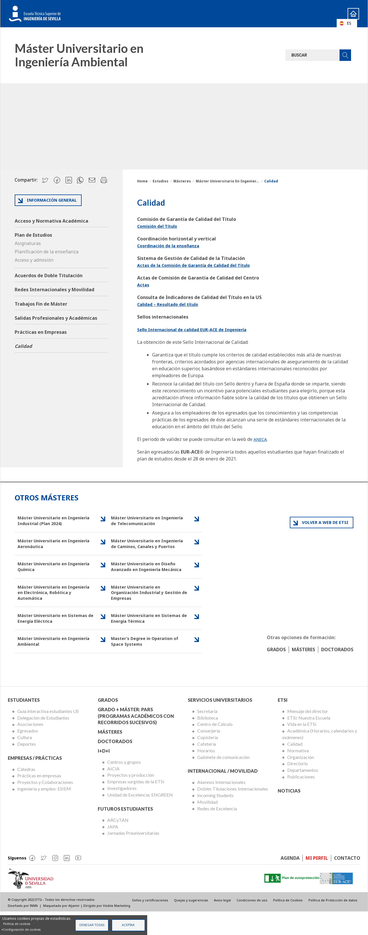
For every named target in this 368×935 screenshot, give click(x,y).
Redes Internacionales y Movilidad (54, 289)
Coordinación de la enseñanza (171, 245)
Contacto (347, 881)
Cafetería (206, 767)
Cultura (24, 760)
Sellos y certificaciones (150, 923)
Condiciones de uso (252, 923)
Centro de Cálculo (215, 747)
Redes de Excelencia (217, 831)
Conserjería (208, 754)
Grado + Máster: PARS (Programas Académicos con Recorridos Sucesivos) (136, 739)
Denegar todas (91, 925)
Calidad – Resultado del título (171, 304)
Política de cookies (16, 924)
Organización (300, 780)
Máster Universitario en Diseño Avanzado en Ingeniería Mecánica (147, 580)
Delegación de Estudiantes (43, 741)
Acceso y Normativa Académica (51, 221)
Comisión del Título (159, 226)
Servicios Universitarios (220, 723)
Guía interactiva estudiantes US (48, 734)
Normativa (298, 773)
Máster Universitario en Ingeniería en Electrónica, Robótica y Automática (47, 611)
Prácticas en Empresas (41, 332)
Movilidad (207, 825)
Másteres (182, 181)
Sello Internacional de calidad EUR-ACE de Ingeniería (197, 329)
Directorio (297, 787)
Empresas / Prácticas (35, 781)
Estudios (160, 181)
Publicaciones (301, 800)
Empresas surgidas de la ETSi (135, 804)
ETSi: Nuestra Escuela (308, 741)
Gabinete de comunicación (223, 780)
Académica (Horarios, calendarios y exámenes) (319, 757)
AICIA (113, 792)
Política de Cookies (288, 923)
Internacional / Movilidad (223, 794)
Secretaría (207, 734)
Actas (143, 285)
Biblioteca (207, 741)
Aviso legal (222, 923)
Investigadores (122, 811)
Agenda (290, 881)
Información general (52, 200)
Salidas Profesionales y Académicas (56, 318)
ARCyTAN (118, 843)
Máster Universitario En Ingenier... (227, 181)
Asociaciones (30, 747)
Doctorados (337, 673)
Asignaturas (28, 243)
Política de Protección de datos (332, 923)
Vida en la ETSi (301, 747)
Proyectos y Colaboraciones (45, 805)
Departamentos (302, 793)
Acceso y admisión (34, 260)
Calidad (23, 346)
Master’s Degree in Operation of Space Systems (148, 664)
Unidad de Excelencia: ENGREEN (140, 818)
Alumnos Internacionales (221, 805)
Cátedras (26, 792)
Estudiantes (24, 723)
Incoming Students (215, 818)
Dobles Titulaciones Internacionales (232, 812)
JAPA (112, 850)
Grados (276, 673)
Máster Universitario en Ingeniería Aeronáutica (45, 546)
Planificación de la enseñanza (46, 251)
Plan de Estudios (33, 235)
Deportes (26, 767)
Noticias (289, 814)
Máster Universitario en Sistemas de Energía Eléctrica (52, 639)
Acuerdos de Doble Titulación (49, 275)
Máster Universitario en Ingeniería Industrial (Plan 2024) (55, 521)
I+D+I (104, 774)
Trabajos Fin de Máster (41, 304)
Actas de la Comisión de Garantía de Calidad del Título (200, 265)
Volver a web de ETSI (325, 522)
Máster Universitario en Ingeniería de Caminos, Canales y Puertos (147, 549)
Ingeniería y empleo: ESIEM (44, 812)
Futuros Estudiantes (125, 832)
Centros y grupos (124, 785)
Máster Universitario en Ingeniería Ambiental (45, 664)
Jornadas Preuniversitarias (133, 856)
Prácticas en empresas (39, 799)
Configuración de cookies (22, 930)
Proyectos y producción (130, 798)
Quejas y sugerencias (191, 923)
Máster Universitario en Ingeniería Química (45, 577)
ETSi (283, 723)
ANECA (261, 439)
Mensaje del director (307, 734)
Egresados (27, 754)
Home (348, 13)
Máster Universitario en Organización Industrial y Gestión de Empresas (140, 611)
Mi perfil (317, 881)
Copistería (207, 760)
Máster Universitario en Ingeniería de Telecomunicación (148, 521)
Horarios (206, 773)
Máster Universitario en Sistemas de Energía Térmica (144, 639)
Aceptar (128, 925)
